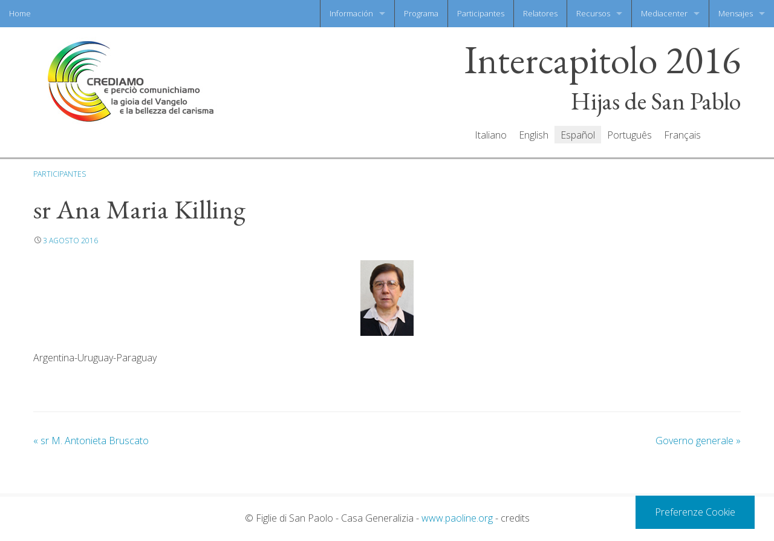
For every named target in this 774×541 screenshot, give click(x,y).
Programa (421, 13)
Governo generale (698, 440)
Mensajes (735, 13)
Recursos (593, 13)
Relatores (540, 13)
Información (351, 13)
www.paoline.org (457, 518)
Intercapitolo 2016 (602, 60)
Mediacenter (664, 13)
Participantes (480, 13)
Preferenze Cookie (695, 512)
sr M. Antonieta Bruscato (91, 440)
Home (20, 13)
